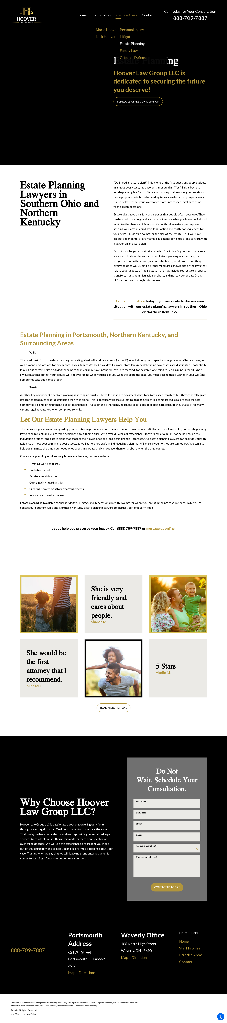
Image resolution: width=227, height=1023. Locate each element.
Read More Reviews (113, 707)
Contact (185, 962)
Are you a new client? (146, 846)
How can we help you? (146, 857)
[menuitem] (84, 15)
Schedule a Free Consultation (138, 101)
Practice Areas (191, 955)
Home (184, 941)
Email (139, 835)
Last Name (141, 813)
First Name (141, 801)
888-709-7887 (190, 18)
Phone (139, 824)
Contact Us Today (167, 887)
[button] (220, 1016)
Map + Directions (82, 973)
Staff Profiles (189, 948)
